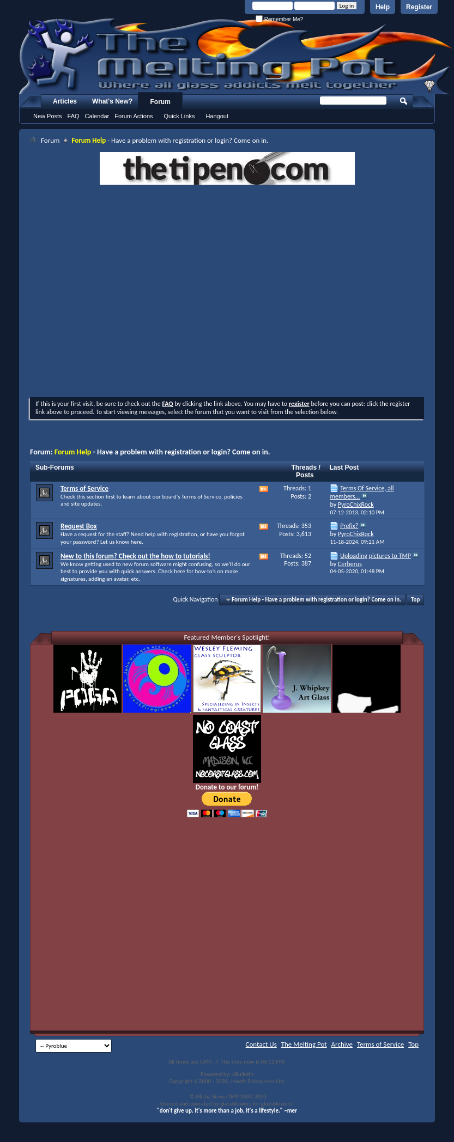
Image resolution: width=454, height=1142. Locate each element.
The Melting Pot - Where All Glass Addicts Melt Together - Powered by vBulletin (236, 56)
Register (419, 7)
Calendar (97, 116)
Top (415, 599)
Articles (65, 101)
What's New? (112, 101)
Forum (160, 102)
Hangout (216, 116)
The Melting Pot (304, 1044)
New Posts (47, 116)
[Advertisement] (102, 292)
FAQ (74, 116)
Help (383, 7)
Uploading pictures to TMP (375, 556)
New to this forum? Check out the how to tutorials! (135, 556)
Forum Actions (133, 116)
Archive (342, 1044)
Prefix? (349, 526)
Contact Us (261, 1044)
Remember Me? (279, 19)
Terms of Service (84, 488)
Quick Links (179, 116)
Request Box (78, 526)
